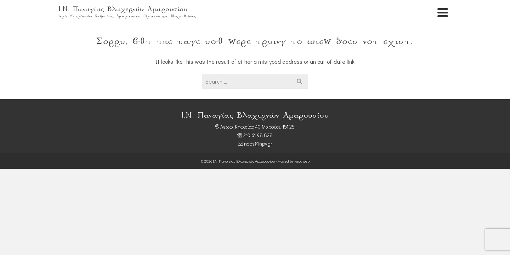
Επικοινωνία (434, 14)
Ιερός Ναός (352, 14)
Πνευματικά (392, 14)
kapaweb (302, 189)
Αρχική (322, 14)
